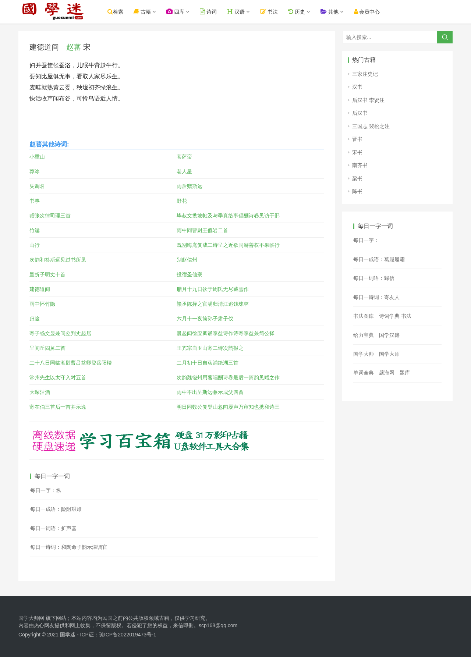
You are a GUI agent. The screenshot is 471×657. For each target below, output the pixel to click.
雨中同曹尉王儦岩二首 (202, 230)
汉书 (357, 87)
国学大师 (363, 354)
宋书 (357, 152)
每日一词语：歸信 (373, 278)
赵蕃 (73, 47)
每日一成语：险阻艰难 (56, 509)
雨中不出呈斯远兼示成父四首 (210, 392)
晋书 (357, 139)
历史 (301, 11)
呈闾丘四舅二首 (47, 348)
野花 (182, 201)
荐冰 (34, 171)
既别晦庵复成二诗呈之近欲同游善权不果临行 (228, 245)
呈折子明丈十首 (47, 274)
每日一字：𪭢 (45, 490)
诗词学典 (389, 316)
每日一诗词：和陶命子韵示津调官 (68, 547)
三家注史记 (365, 74)
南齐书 (360, 165)
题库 (405, 373)
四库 (180, 11)
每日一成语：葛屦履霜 (379, 259)
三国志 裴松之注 (371, 126)
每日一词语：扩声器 (53, 528)
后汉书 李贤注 (368, 100)
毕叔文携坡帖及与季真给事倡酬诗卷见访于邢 (228, 216)
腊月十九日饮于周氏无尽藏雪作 (213, 289)
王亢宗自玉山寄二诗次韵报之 (210, 348)
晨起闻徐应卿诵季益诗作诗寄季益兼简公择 (226, 333)
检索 (120, 11)
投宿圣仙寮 (189, 274)
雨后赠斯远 (189, 186)
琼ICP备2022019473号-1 (127, 635)
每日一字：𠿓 (366, 240)
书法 (274, 11)
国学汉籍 (389, 335)
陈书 (357, 191)
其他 (334, 11)
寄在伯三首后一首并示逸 (57, 407)
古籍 (147, 11)
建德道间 (39, 289)
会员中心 (371, 11)
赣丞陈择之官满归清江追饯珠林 (213, 304)
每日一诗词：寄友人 (376, 297)
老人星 (184, 171)
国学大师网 (31, 618)
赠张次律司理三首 (50, 216)
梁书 (357, 178)
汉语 (240, 11)
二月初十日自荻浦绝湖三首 (207, 363)
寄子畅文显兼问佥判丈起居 (60, 333)
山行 (34, 245)
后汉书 (360, 113)
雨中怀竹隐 (42, 304)
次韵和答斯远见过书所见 (57, 260)
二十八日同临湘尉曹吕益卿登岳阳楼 (70, 363)
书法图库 (363, 316)
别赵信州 (187, 260)
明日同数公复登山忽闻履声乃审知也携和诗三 (228, 407)
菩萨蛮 (184, 157)
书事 (34, 201)
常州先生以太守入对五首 (57, 377)
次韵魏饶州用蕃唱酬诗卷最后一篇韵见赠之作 (228, 377)
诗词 (213, 11)
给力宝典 (363, 335)
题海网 (386, 373)
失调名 (37, 186)
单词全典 (363, 373)
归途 (34, 319)
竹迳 (34, 230)
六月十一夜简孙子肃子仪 (205, 319)
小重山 (37, 157)
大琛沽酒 (39, 392)
